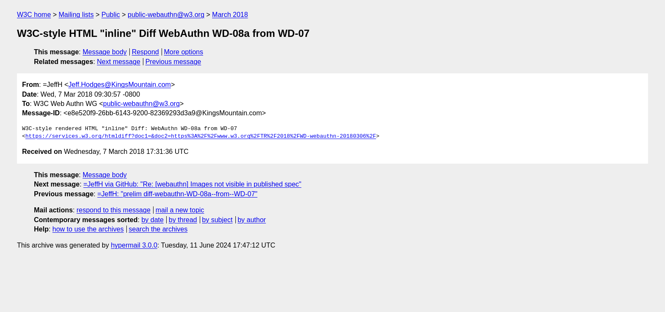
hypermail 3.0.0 (134, 245)
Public (110, 14)
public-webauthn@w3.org (166, 14)
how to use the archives (88, 229)
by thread (183, 219)
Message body (105, 52)
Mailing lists (76, 14)
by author (252, 219)
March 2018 (230, 14)
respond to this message (113, 210)
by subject (217, 219)
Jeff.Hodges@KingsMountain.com (119, 84)
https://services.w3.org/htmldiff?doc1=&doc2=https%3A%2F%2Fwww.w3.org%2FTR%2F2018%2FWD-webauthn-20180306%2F (200, 136)
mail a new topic (180, 210)
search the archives (158, 229)
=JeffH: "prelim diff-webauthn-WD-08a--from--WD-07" (177, 194)
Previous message (173, 61)
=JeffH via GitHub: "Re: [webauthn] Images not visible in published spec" (193, 184)
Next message (118, 61)
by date (152, 219)
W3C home (34, 14)
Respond (145, 52)
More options (184, 52)
